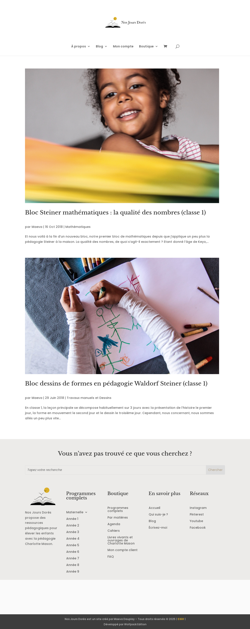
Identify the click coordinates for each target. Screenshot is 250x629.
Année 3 (72, 532)
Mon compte (123, 47)
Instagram (198, 508)
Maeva (37, 227)
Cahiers (113, 531)
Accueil (154, 508)
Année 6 (72, 552)
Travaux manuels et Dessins (89, 398)
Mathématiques (78, 227)
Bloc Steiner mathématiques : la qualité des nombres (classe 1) (115, 212)
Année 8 (72, 565)
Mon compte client (122, 550)
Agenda (113, 524)
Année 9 (72, 572)
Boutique (146, 47)
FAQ (110, 557)
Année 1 (72, 519)
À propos (78, 47)
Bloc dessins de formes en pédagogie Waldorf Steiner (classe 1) (116, 383)
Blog (99, 47)
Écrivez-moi (158, 528)
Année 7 (72, 559)
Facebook (198, 528)
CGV (181, 619)
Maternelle (74, 512)
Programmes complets (117, 509)
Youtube (196, 521)
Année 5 (72, 545)
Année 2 (72, 526)
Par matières (117, 518)
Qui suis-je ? (158, 515)
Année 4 (72, 539)
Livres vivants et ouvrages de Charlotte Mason (121, 541)
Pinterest (197, 515)
